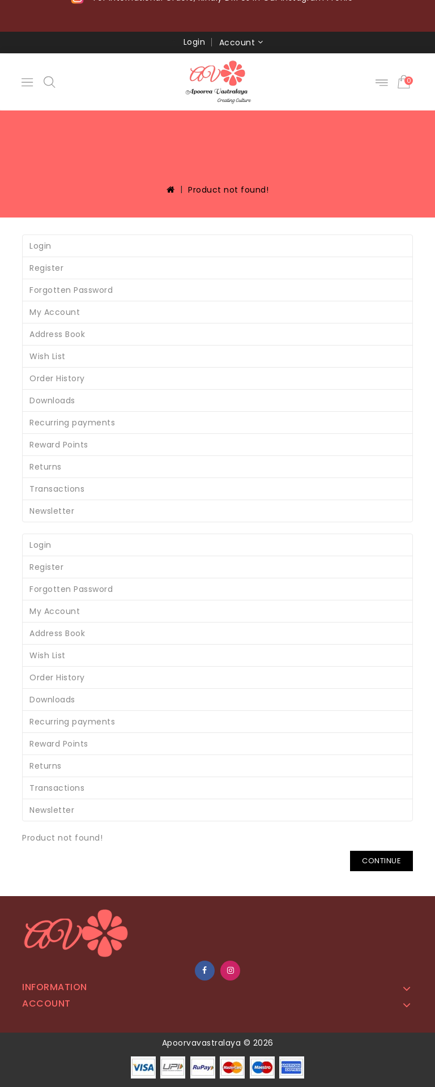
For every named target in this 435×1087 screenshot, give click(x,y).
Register (46, 268)
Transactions (56, 489)
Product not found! (228, 189)
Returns (45, 466)
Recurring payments (72, 422)
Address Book (57, 334)
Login (195, 42)
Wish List (47, 356)
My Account (54, 312)
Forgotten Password (71, 290)
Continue (381, 860)
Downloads (52, 400)
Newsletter (51, 511)
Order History (57, 378)
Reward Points (58, 444)
